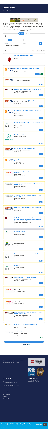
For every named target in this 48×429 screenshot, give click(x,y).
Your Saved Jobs (36, 39)
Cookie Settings (39, 424)
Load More (24, 341)
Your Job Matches (27, 39)
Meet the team (6, 394)
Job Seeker (21, 33)
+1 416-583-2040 (7, 391)
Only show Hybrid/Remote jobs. (12, 45)
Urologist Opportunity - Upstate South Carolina (24, 300)
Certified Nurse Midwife (19, 231)
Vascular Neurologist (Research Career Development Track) (27, 89)
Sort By (5, 50)
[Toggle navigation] (5, 36)
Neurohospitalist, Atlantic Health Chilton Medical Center (26, 68)
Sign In (41, 36)
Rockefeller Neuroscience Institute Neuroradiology (25, 324)
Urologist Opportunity (19, 288)
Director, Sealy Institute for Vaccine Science (24, 78)
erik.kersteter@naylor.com (37, 29)
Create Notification (40, 50)
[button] (43, 43)
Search (10, 39)
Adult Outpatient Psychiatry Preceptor (22, 241)
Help (36, 36)
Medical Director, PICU (19, 134)
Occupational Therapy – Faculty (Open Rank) (24, 100)
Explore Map (20, 39)
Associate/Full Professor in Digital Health (23, 55)
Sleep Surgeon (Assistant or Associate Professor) (25, 277)
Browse (14, 39)
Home (4, 10)
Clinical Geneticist (18, 265)
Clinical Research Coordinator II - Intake (23, 331)
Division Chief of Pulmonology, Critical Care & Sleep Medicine (27, 207)
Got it (45, 424)
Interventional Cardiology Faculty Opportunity (24, 148)
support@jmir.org (7, 390)
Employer (27, 33)
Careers (5, 396)
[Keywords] (12, 43)
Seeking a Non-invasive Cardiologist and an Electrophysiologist (28, 253)
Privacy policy (6, 398)
